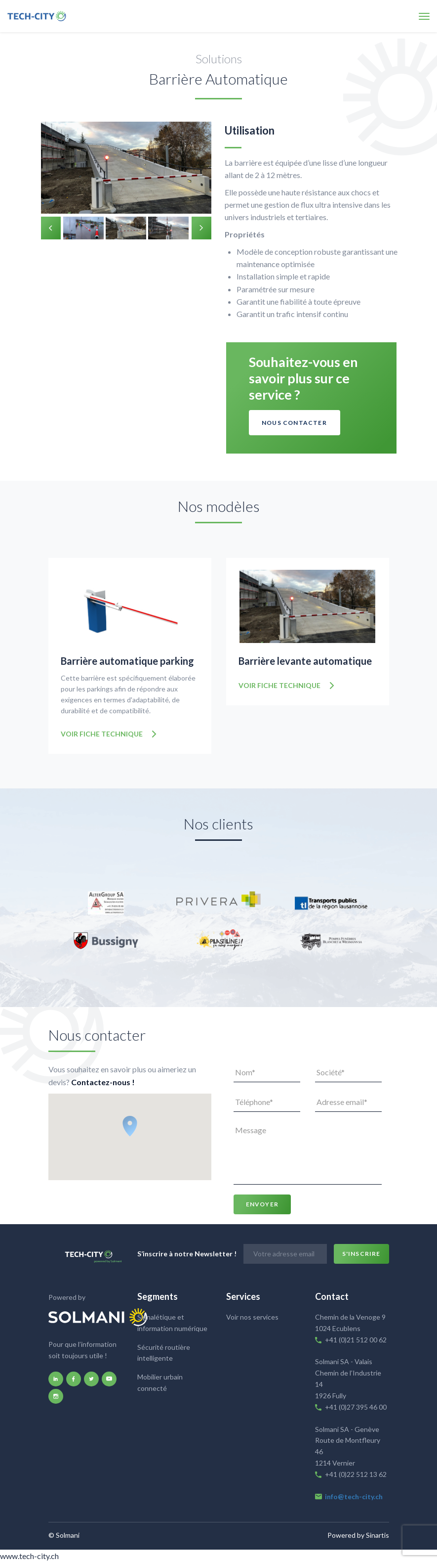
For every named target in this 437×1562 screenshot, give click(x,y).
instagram (55, 1394)
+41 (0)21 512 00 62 (356, 1338)
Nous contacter (294, 422)
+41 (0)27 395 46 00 (356, 1405)
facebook (73, 1377)
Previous (51, 228)
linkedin (55, 1377)
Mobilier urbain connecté (160, 1381)
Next (201, 228)
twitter (91, 1377)
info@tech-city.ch (354, 1495)
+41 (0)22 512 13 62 (356, 1473)
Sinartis (377, 1534)
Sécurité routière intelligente (163, 1351)
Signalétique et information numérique (172, 1322)
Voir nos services (252, 1316)
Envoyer (262, 1203)
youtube (109, 1377)
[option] (126, 169)
